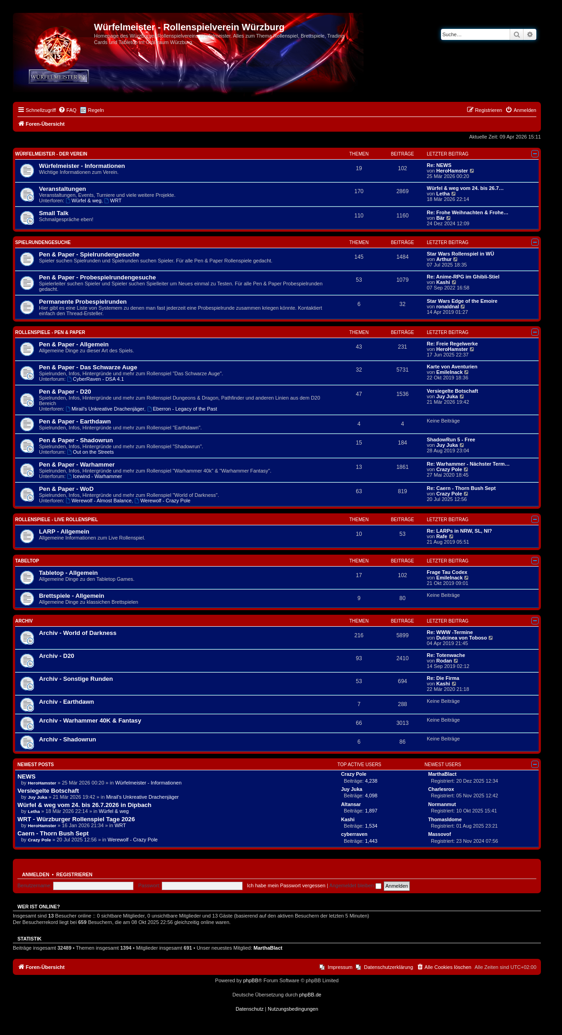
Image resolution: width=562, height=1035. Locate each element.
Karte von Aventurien (452, 366)
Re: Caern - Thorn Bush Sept (461, 488)
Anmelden (36, 874)
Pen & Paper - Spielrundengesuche (89, 254)
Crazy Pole (449, 469)
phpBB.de (310, 994)
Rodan (444, 660)
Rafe (441, 536)
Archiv (24, 620)
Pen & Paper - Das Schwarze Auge (88, 367)
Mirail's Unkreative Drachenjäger (105, 409)
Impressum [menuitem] (340, 967)
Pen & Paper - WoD (66, 488)
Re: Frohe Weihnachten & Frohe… (467, 212)
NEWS (26, 776)
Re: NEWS (439, 165)
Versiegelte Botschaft (452, 391)
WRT (112, 200)
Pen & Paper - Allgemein (74, 344)
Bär (440, 218)
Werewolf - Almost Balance (99, 500)
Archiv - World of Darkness (77, 632)
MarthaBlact (267, 948)
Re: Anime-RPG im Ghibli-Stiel (463, 276)
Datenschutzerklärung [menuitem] (388, 967)
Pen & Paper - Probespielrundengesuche (97, 277)
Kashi (443, 282)
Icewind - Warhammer (94, 476)
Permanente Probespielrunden (83, 301)
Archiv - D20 (56, 655)
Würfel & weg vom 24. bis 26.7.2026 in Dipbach (84, 804)
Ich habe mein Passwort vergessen (286, 885)
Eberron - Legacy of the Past (182, 409)
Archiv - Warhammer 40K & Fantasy (90, 720)
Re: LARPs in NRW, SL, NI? (459, 531)
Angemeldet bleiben (355, 885)
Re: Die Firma (443, 678)
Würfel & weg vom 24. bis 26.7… (465, 188)
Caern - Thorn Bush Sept (52, 833)
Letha (443, 193)
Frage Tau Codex (447, 572)
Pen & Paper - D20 (65, 391)
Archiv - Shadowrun (67, 739)
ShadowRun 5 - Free (451, 439)
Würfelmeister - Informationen (82, 165)
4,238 (371, 781)
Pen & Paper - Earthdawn (75, 421)
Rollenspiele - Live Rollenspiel (56, 519)
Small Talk (53, 213)
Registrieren (74, 874)
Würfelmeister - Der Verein (51, 153)
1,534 (371, 826)
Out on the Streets (90, 452)
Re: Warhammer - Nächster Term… (468, 464)
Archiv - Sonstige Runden (76, 678)
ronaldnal (447, 306)
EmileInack (449, 372)
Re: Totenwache (446, 655)
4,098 (371, 795)
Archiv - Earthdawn (66, 701)
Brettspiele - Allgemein (71, 595)
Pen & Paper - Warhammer (77, 464)
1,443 (371, 841)
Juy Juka (447, 396)
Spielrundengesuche (43, 242)
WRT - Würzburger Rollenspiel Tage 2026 (76, 819)
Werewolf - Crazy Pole (162, 500)
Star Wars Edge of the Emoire (462, 301)
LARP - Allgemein (64, 531)
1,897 (371, 810)
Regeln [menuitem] (96, 110)
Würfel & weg (83, 200)
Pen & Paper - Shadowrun (76, 440)
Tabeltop (27, 560)
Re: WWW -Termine (450, 632)
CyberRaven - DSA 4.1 (95, 379)
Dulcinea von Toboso (461, 637)
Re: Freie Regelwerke (452, 343)
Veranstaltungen (62, 188)
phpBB (250, 980)
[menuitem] (67, 110)
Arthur (444, 259)
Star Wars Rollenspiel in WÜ (460, 253)
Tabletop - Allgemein (68, 572)
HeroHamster (452, 170)
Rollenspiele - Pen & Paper (50, 332)
